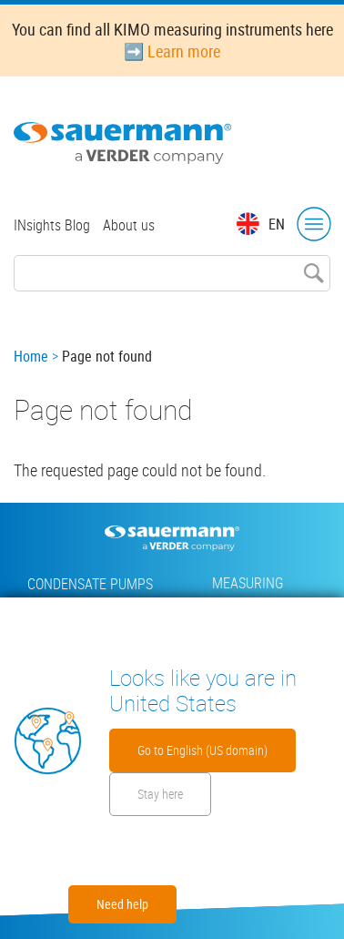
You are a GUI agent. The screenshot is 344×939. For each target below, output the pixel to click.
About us (129, 225)
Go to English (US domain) (202, 750)
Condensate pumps (90, 584)
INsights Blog (52, 225)
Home (31, 356)
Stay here (160, 793)
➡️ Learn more (172, 51)
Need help (122, 904)
